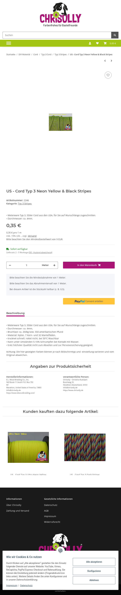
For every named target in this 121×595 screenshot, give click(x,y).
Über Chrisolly (13, 505)
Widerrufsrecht (52, 521)
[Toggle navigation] (8, 43)
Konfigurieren (92, 571)
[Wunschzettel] (97, 43)
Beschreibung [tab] (15, 313)
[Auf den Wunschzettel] (108, 75)
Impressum (50, 516)
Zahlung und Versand (17, 510)
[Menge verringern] (9, 265)
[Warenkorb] (109, 43)
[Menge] (26, 265)
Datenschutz (50, 505)
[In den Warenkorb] (89, 265)
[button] (90, 43)
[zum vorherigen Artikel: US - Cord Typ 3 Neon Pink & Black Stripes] (105, 60)
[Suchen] (57, 35)
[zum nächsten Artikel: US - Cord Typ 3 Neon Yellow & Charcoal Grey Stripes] (111, 60)
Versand (32, 235)
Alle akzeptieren (93, 562)
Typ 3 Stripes (25, 203)
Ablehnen (92, 580)
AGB (46, 510)
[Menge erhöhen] (54, 265)
